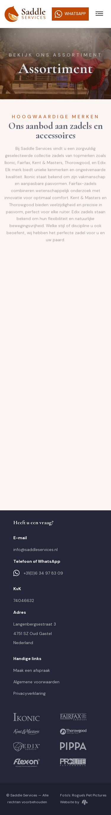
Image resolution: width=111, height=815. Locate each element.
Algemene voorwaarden (36, 681)
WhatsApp (70, 14)
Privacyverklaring (29, 693)
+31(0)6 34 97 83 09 (38, 573)
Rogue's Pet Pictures (89, 795)
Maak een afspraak (31, 670)
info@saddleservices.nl (35, 549)
